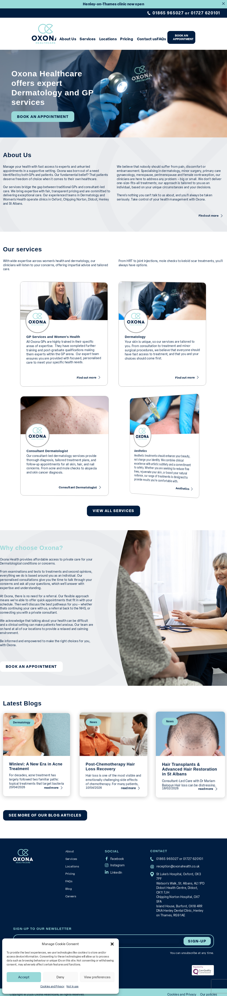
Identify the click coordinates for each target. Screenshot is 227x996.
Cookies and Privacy (52, 986)
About (70, 846)
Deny (61, 977)
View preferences (97, 977)
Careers (71, 889)
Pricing (142, 38)
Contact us (164, 38)
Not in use (72, 986)
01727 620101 (205, 13)
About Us (75, 38)
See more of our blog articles (44, 810)
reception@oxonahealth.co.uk (177, 861)
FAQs (181, 38)
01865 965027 (168, 13)
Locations (121, 38)
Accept (23, 977)
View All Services (113, 506)
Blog (68, 882)
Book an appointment (204, 36)
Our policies (208, 990)
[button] (112, 944)
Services (98, 38)
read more (46, 771)
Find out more (209, 211)
